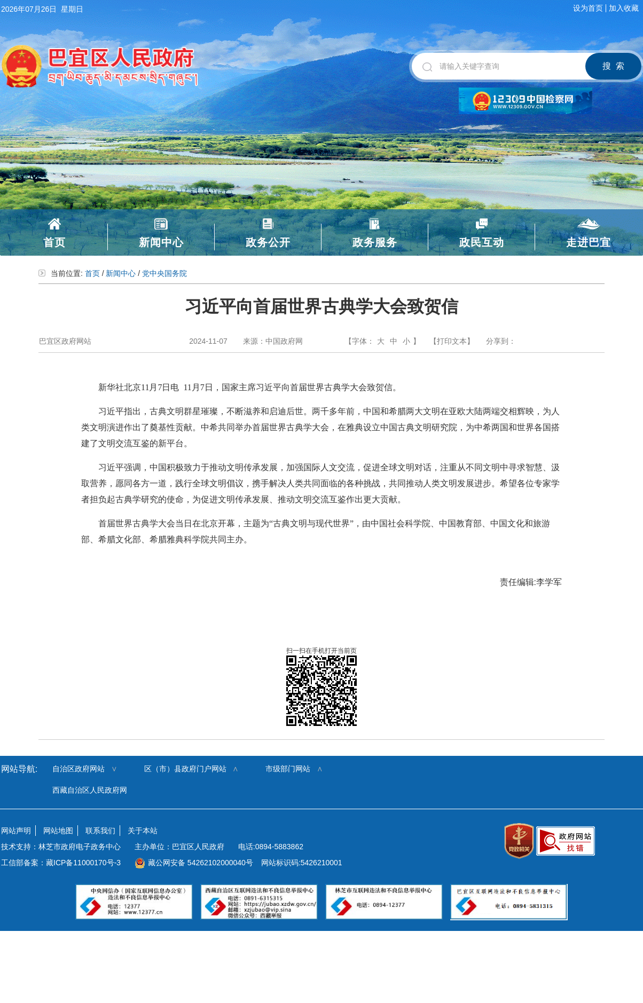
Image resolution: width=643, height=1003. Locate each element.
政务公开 (268, 242)
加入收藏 (624, 8)
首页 (54, 242)
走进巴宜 (588, 242)
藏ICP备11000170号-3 (83, 862)
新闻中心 (161, 242)
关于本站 (143, 830)
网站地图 (58, 830)
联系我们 (100, 830)
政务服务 (374, 242)
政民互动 (481, 242)
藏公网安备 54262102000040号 (194, 862)
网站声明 (16, 830)
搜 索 (613, 65)
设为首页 (588, 8)
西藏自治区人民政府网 (89, 790)
